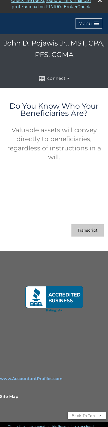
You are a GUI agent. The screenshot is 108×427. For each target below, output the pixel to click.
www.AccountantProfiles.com (31, 376)
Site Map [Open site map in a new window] (9, 393)
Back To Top (87, 413)
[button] (88, 21)
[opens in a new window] (54, 296)
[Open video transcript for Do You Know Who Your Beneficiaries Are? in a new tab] (87, 228)
